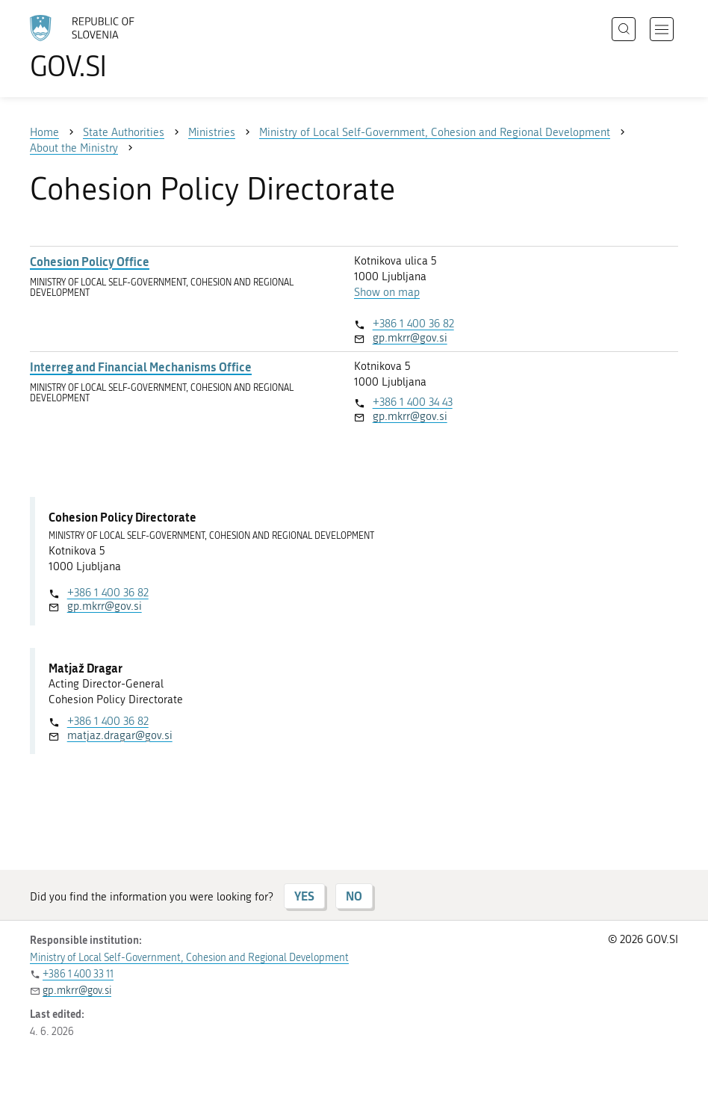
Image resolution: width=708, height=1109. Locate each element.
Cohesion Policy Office (89, 261)
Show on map (387, 292)
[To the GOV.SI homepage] (104, 47)
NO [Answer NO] (354, 895)
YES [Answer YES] (304, 895)
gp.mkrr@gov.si (410, 338)
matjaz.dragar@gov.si (120, 735)
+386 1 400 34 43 (413, 402)
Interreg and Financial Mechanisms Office (141, 367)
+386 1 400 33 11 (78, 974)
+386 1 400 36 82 (413, 323)
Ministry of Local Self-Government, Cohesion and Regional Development (189, 957)
